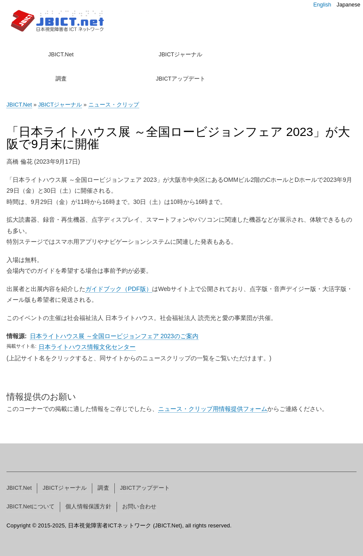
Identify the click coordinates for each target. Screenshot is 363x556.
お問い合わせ (139, 507)
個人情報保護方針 (88, 507)
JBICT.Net (61, 54)
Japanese (348, 5)
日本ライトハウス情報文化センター (87, 346)
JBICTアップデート (180, 78)
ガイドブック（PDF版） (118, 288)
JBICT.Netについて (30, 507)
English (322, 5)
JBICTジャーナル (180, 54)
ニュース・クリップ (113, 104)
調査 (61, 78)
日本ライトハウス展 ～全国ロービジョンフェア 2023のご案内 (114, 336)
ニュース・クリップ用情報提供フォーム (212, 408)
